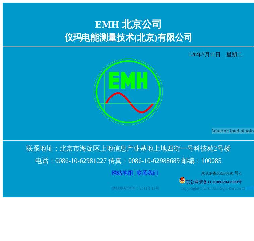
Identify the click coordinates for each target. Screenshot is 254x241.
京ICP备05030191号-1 (221, 173)
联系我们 (169, 173)
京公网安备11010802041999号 (214, 181)
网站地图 (122, 173)
